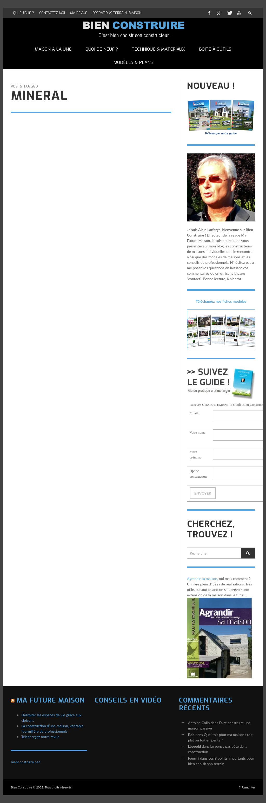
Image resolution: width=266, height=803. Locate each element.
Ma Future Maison (51, 700)
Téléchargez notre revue (40, 736)
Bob (191, 734)
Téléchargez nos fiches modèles (221, 301)
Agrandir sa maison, (202, 578)
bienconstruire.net (25, 762)
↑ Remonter (247, 787)
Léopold (194, 746)
